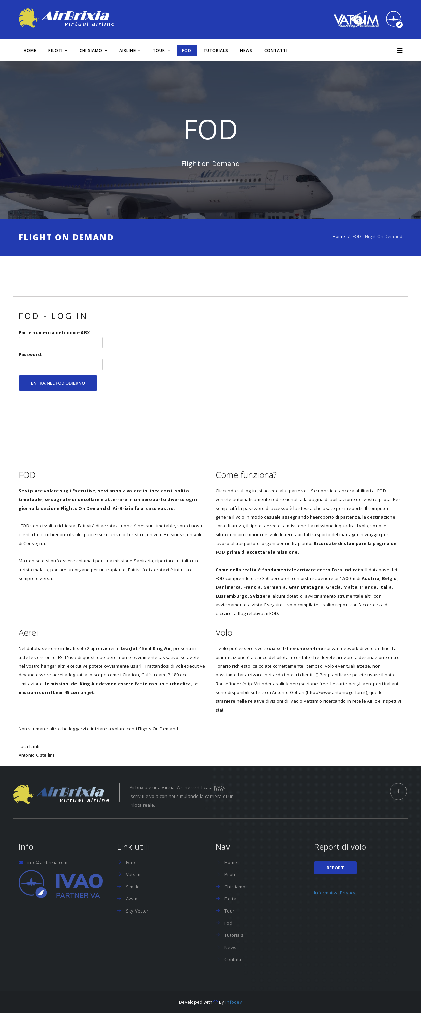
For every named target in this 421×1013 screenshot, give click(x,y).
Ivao (130, 862)
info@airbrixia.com (47, 862)
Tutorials (215, 50)
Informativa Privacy (335, 893)
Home (30, 50)
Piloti (55, 50)
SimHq (132, 887)
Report (335, 868)
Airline (127, 50)
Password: (61, 360)
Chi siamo (91, 50)
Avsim (132, 899)
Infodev (233, 1002)
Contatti (276, 50)
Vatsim (132, 874)
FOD (186, 50)
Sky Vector (136, 911)
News (246, 50)
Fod (227, 923)
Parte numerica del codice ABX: (61, 338)
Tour (159, 50)
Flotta (229, 899)
